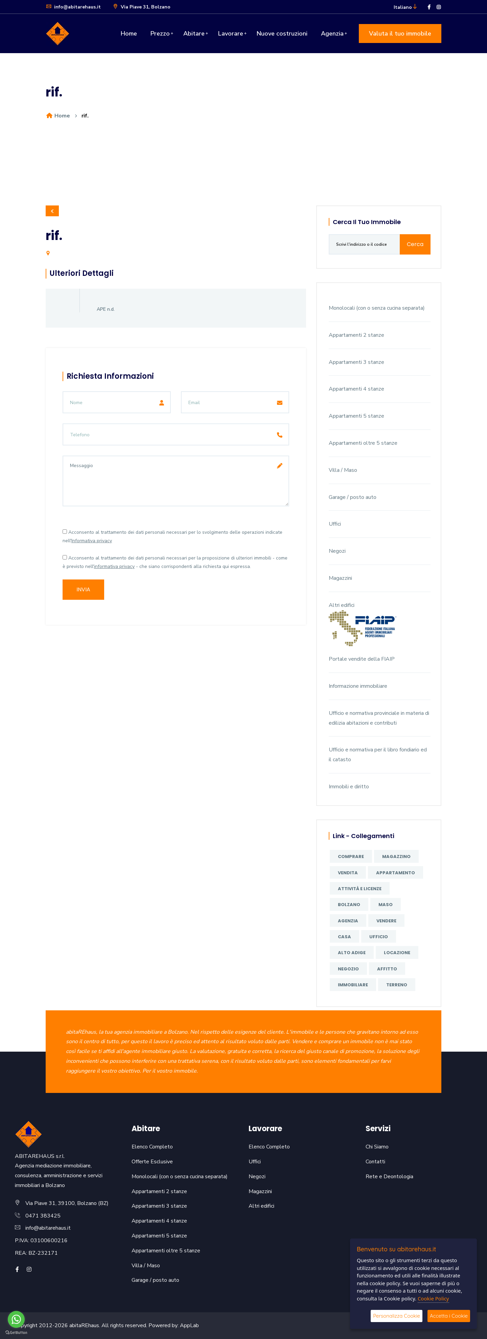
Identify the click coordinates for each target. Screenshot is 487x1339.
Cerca (415, 244)
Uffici (335, 524)
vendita (348, 873)
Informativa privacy (91, 540)
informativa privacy (114, 566)
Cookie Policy (433, 1298)
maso (385, 904)
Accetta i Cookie (449, 1316)
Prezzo (160, 33)
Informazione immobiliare (358, 686)
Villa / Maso (343, 470)
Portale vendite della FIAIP (362, 659)
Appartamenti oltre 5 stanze (363, 443)
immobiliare (353, 985)
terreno (396, 985)
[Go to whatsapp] (16, 1319)
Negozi (337, 551)
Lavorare (230, 33)
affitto (387, 969)
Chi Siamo (377, 1146)
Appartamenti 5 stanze (356, 416)
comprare (351, 856)
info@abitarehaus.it (73, 7)
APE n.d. (106, 309)
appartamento (395, 873)
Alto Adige (352, 952)
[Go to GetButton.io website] (16, 1332)
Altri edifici (341, 605)
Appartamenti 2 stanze (356, 335)
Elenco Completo (152, 1146)
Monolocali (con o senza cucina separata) (377, 308)
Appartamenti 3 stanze (356, 362)
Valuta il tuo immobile (400, 33)
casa (344, 937)
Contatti (375, 1161)
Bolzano (349, 904)
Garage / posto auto (352, 497)
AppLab (189, 1325)
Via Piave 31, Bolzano (141, 7)
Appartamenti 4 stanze (356, 389)
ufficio (378, 937)
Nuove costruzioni (282, 33)
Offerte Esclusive (152, 1161)
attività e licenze (359, 888)
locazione (397, 952)
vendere (386, 921)
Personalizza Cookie (396, 1316)
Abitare (194, 33)
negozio (348, 969)
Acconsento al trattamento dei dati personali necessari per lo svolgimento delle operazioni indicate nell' (172, 536)
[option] (243, 170)
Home (129, 33)
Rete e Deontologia (389, 1176)
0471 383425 (43, 1216)
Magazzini (340, 578)
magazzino (396, 856)
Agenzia (332, 33)
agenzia (348, 921)
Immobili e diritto (349, 786)
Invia (83, 589)
